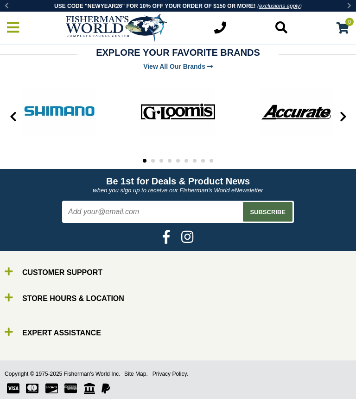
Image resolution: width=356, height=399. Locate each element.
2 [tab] (153, 161)
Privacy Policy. (170, 374)
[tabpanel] (59, 111)
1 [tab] (144, 161)
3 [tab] (161, 161)
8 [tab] (203, 161)
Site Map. (136, 374)
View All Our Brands (178, 66)
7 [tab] (195, 161)
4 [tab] (170, 161)
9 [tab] (211, 161)
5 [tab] (178, 161)
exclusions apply (279, 6)
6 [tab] (186, 161)
